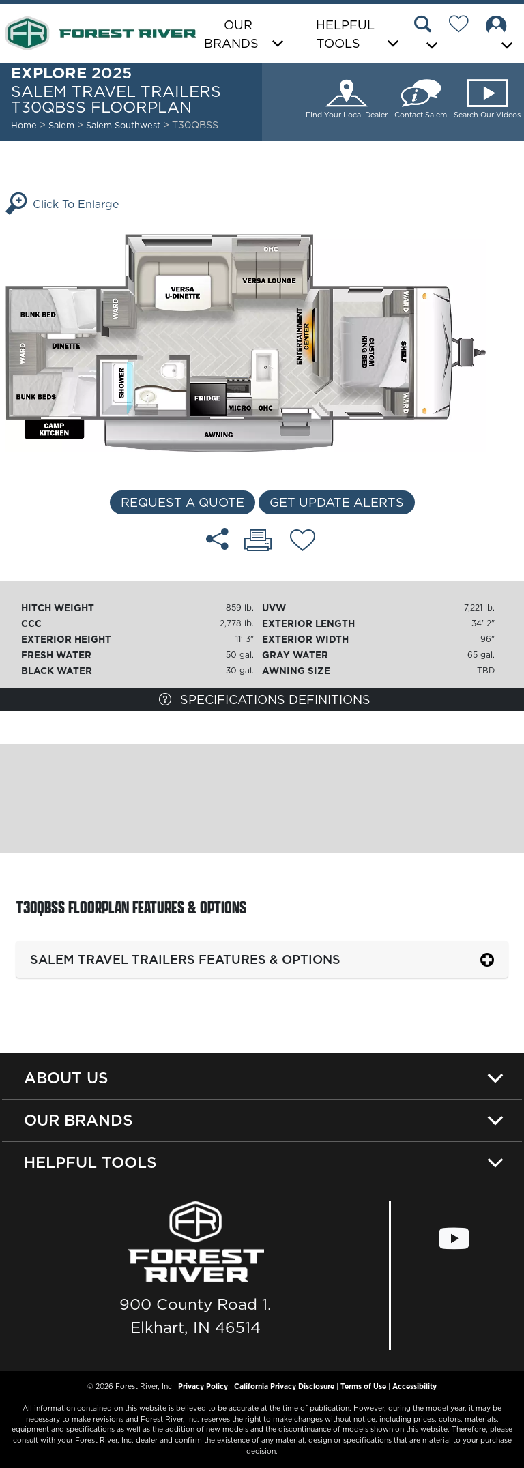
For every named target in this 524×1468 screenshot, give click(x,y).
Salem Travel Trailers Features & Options (185, 959)
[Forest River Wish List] (464, 26)
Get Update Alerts (337, 502)
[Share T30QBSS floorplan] (217, 539)
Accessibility (414, 1386)
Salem (61, 125)
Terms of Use (363, 1386)
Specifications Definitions (264, 699)
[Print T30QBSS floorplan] (258, 541)
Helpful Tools (90, 1162)
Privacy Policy (203, 1386)
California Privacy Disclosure (284, 1386)
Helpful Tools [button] (345, 34)
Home (24, 125)
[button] (428, 34)
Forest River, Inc (143, 1386)
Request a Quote (182, 502)
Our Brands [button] (231, 34)
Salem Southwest (124, 125)
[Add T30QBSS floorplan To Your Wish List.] (302, 542)
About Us (66, 1078)
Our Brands (78, 1120)
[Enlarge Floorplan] (262, 341)
